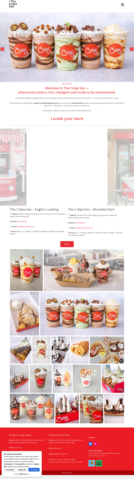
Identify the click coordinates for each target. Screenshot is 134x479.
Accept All (34, 470)
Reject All (22, 470)
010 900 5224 (80, 223)
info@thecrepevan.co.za (26, 226)
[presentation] (2, 49)
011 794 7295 (22, 221)
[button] (63, 84)
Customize (10, 470)
